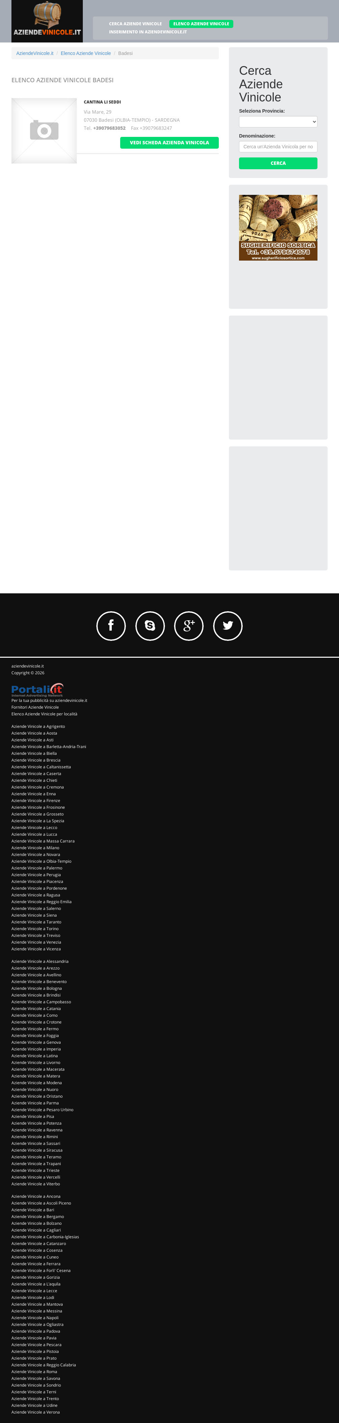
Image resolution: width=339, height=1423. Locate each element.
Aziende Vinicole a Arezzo (35, 968)
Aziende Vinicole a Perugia (36, 875)
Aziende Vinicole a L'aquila (36, 1284)
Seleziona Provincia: (262, 111)
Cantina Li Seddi (102, 102)
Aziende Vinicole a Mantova (37, 1304)
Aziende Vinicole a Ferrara (36, 1264)
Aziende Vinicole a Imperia (36, 1049)
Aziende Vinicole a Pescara (36, 1344)
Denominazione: (257, 136)
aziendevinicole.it (27, 666)
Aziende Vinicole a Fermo (35, 1029)
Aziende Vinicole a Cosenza (37, 1250)
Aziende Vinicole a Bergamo (37, 1216)
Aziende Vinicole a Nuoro (34, 1089)
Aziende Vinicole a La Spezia (37, 821)
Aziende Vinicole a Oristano (37, 1096)
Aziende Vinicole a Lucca (34, 834)
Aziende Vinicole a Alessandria (40, 961)
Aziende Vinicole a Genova (36, 1042)
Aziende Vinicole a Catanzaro (38, 1243)
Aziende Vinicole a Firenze (35, 800)
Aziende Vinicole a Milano (35, 848)
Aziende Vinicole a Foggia (35, 1035)
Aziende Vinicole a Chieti (34, 780)
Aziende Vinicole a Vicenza (36, 949)
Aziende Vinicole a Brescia (36, 760)
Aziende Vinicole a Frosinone (38, 807)
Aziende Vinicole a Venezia (36, 942)
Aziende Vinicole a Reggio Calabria (43, 1365)
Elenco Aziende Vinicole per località (44, 714)
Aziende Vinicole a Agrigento (38, 726)
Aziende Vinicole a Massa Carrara (43, 841)
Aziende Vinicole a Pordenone (39, 888)
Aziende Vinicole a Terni (33, 1392)
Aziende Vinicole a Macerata (38, 1069)
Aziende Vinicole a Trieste (35, 1170)
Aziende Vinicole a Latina (34, 1056)
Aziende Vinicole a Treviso (35, 935)
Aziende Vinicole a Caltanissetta (41, 767)
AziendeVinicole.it (35, 53)
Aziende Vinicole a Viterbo (35, 1184)
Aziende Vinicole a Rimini (34, 1136)
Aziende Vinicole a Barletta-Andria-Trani (48, 746)
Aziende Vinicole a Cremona (37, 787)
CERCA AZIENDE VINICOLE (135, 24)
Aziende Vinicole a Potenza (36, 1123)
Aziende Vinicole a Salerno (36, 908)
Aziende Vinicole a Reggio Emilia (41, 902)
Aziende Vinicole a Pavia (34, 1338)
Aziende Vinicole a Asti (32, 740)
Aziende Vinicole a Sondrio (36, 1385)
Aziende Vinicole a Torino (35, 928)
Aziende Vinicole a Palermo (36, 868)
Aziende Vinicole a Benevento (39, 981)
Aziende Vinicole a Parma (35, 1103)
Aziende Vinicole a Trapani (36, 1163)
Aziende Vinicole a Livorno (35, 1062)
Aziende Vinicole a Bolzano (36, 1223)
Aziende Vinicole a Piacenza (37, 881)
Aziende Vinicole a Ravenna (37, 1130)
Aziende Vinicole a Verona (35, 1412)
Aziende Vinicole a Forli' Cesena (41, 1270)
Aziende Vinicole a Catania (36, 1008)
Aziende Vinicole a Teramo (36, 1157)
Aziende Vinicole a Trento (35, 1398)
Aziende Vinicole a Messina (36, 1311)
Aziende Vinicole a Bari (32, 1210)
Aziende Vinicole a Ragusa (35, 895)
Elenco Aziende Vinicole (86, 53)
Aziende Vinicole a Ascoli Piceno (41, 1203)
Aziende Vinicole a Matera (35, 1076)
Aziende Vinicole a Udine (34, 1405)
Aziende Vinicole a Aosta (34, 733)
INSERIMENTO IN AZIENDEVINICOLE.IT (148, 32)
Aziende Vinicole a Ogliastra (37, 1324)
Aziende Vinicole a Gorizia (35, 1277)
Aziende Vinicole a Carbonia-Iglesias (45, 1237)
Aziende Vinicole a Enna (33, 794)
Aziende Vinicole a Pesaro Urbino (42, 1110)
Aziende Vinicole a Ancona (36, 1196)
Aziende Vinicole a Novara (35, 854)
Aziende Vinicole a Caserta (36, 773)
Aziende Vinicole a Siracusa (37, 1150)
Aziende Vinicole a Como (34, 1015)
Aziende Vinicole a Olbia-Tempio (41, 861)
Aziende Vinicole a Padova (35, 1331)
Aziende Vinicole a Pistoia (35, 1351)
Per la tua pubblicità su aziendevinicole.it (49, 700)
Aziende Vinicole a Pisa (32, 1116)
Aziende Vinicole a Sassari (35, 1143)
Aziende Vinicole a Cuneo (35, 1257)
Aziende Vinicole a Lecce (34, 1291)
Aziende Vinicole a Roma (34, 1371)
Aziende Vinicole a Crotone (36, 1022)
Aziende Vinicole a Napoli (35, 1318)
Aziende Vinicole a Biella (34, 753)
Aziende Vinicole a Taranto (36, 922)
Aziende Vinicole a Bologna (36, 988)
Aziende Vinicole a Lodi (32, 1297)
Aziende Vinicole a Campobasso (41, 1002)
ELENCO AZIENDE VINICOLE (201, 24)
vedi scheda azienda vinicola (169, 142)
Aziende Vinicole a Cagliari (36, 1230)
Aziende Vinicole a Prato (34, 1358)
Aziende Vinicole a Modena (36, 1083)
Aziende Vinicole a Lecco (34, 827)
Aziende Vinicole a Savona (35, 1378)
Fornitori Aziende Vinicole (35, 707)
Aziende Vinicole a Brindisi (36, 995)
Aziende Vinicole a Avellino (36, 975)
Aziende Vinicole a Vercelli (35, 1177)
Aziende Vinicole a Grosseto (37, 814)
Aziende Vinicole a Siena (34, 915)
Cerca (278, 163)
